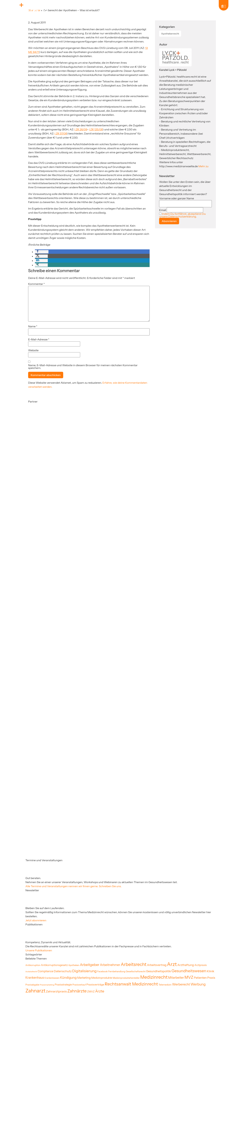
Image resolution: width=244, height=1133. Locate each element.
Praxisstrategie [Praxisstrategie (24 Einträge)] (63, 984)
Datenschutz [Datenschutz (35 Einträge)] (63, 971)
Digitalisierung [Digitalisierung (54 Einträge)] (84, 971)
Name (32, 326)
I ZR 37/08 (61, 133)
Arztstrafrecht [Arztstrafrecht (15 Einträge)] (31, 972)
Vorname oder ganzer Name (176, 198)
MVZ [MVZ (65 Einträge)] (189, 977)
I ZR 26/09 (80, 129)
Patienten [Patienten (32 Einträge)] (200, 977)
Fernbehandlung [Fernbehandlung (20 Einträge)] (116, 971)
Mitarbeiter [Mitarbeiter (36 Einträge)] (176, 978)
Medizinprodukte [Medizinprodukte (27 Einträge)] (101, 977)
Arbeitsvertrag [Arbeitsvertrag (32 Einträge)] (156, 965)
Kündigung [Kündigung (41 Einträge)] (68, 977)
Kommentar (36, 283)
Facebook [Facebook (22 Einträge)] (102, 971)
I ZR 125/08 (96, 129)
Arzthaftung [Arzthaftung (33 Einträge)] (185, 965)
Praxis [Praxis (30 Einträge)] (211, 977)
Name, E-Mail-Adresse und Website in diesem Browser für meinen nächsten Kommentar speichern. (83, 366)
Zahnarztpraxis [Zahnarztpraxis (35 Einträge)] (56, 991)
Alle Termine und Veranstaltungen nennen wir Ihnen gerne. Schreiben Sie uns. (73, 886)
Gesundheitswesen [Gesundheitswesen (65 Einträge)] (188, 970)
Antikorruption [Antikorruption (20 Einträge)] (32, 965)
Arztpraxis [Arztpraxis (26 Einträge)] (200, 965)
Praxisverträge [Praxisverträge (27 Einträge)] (95, 984)
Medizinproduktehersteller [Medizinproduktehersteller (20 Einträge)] (126, 977)
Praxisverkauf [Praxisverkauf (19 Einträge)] (79, 984)
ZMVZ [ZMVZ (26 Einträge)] (91, 991)
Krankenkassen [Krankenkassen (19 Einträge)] (51, 978)
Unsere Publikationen (38, 950)
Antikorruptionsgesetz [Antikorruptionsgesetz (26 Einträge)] (54, 965)
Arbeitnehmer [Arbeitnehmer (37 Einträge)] (110, 965)
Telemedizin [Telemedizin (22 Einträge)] (164, 984)
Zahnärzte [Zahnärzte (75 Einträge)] (77, 990)
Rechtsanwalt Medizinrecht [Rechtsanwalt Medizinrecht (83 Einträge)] (131, 983)
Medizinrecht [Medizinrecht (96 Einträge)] (154, 977)
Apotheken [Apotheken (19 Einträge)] (73, 965)
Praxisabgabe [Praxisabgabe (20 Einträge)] (32, 984)
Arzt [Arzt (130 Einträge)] (172, 964)
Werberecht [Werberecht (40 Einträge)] (181, 984)
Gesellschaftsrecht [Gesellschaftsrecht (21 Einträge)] (136, 971)
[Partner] (45, 436)
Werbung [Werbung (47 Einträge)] (198, 984)
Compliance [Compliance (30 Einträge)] (45, 971)
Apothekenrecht (170, 33)
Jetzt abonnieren (35, 920)
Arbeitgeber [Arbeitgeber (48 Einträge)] (89, 965)
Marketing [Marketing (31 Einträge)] (84, 977)
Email (162, 210)
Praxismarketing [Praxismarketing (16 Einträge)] (47, 985)
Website (33, 350)
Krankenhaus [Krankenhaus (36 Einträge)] (34, 978)
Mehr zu (203, 166)
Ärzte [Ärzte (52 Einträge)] (99, 991)
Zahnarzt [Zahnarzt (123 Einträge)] (35, 991)
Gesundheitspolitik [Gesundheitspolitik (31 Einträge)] (158, 971)
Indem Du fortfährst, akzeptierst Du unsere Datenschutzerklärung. (182, 215)
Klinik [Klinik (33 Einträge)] (210, 971)
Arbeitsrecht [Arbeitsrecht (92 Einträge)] (134, 964)
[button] (41, 251)
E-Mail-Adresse (38, 339)
